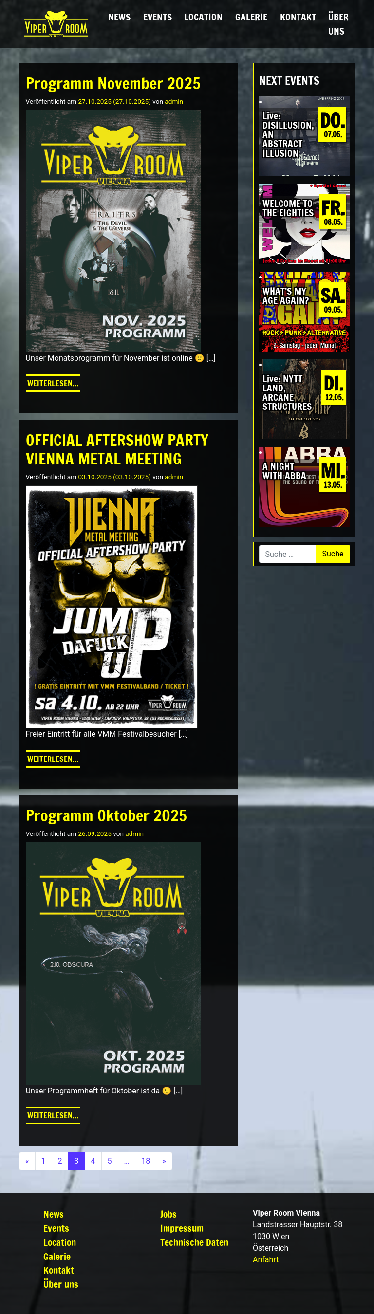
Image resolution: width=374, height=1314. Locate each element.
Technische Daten (194, 1242)
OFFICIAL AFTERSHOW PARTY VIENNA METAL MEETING (117, 449)
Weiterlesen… (53, 383)
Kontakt (298, 16)
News (119, 16)
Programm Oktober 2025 (106, 815)
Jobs (168, 1214)
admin (174, 101)
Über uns (338, 23)
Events (157, 16)
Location (203, 16)
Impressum (182, 1228)
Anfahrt (266, 1259)
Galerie (251, 16)
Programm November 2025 (113, 83)
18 (145, 1161)
